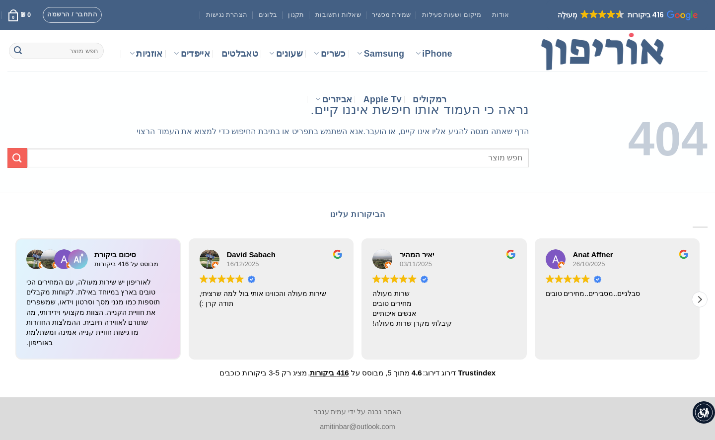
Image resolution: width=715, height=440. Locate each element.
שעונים (286, 54)
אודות (500, 14)
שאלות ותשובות (338, 14)
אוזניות (146, 54)
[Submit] (17, 51)
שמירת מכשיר (391, 14)
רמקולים (429, 99)
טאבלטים (239, 54)
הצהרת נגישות (227, 14)
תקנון (296, 14)
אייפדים (192, 54)
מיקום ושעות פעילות (451, 14)
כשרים (330, 54)
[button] (627, 15)
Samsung (380, 54)
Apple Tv (382, 99)
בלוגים (268, 14)
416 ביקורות (329, 372)
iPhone (434, 54)
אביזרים (333, 99)
